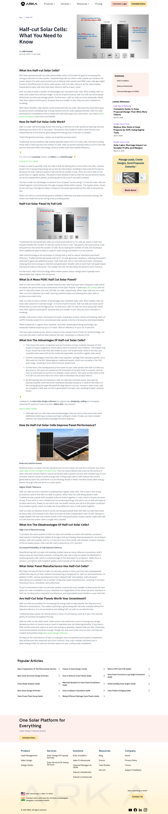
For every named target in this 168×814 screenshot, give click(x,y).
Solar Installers (80, 756)
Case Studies (104, 765)
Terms (128, 765)
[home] (29, 4)
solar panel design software (55, 633)
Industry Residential (82, 772)
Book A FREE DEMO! (28, 409)
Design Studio (27, 765)
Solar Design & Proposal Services (57, 757)
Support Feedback (133, 770)
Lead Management (29, 756)
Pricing (98, 3)
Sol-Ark (102, 770)
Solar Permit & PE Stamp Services (58, 763)
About (127, 756)
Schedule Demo (138, 4)
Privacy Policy (131, 760)
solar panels (91, 287)
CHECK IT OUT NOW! (28, 161)
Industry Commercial (82, 777)
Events (102, 760)
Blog (101, 756)
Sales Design (26, 760)
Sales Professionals (81, 760)
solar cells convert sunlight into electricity (37, 471)
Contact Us (137, 796)
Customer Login (120, 4)
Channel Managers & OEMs (82, 766)
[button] (49, 4)
